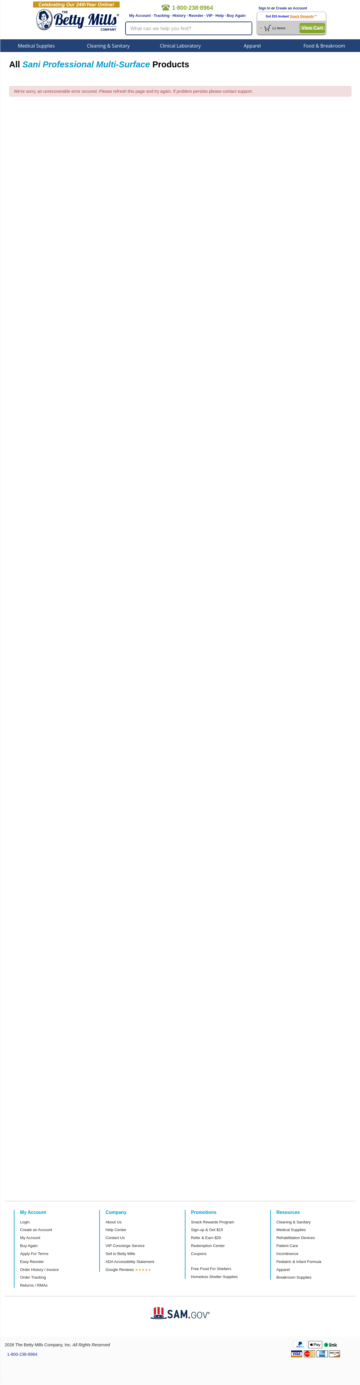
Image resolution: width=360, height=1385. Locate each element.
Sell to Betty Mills (120, 1253)
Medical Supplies (36, 46)
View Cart (312, 27)
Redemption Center (208, 1245)
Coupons (199, 1253)
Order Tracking (33, 1277)
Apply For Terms (34, 1253)
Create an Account (291, 8)
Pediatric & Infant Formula (298, 1261)
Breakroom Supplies (294, 1277)
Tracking (161, 15)
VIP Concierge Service (124, 1245)
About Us (113, 1222)
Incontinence (287, 1253)
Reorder (196, 15)
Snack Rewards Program (212, 1222)
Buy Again (236, 15)
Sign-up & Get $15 (207, 1230)
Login (25, 1222)
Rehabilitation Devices (295, 1238)
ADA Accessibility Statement (129, 1261)
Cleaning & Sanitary (108, 46)
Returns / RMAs (34, 1285)
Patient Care (287, 1245)
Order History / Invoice (39, 1269)
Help (220, 15)
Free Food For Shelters (211, 1269)
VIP (209, 15)
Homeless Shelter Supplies (214, 1277)
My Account (140, 15)
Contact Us (115, 1238)
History (179, 15)
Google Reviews (119, 1269)
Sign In (265, 8)
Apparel (252, 46)
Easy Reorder (32, 1261)
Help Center (115, 1230)
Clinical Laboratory (180, 46)
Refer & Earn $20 (206, 1238)
